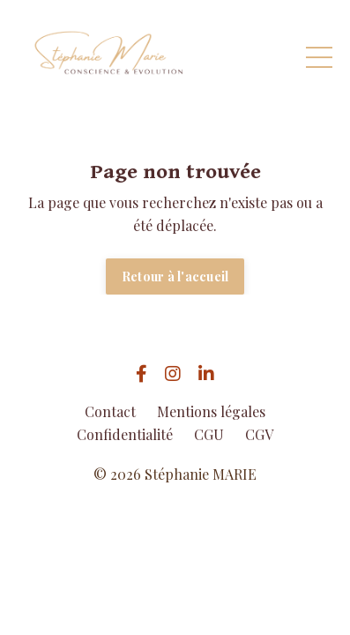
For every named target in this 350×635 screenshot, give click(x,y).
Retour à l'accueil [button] (175, 276)
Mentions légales (211, 411)
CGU (209, 434)
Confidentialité (125, 434)
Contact (110, 411)
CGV (259, 434)
